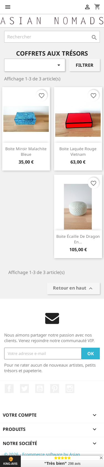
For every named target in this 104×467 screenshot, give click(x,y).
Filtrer (84, 65)
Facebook (9, 388)
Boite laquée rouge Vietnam (78, 151)
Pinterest (54, 388)
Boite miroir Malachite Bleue (26, 151)
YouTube (39, 388)
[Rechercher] (52, 37)
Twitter (24, 388)
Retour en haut (73, 288)
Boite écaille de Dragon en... (78, 239)
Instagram (69, 388)
